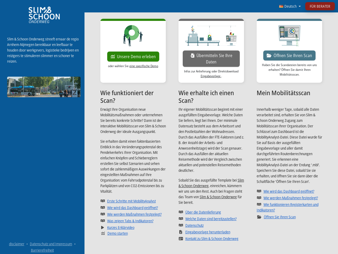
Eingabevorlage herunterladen (211, 231)
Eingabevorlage (211, 76)
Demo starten (114, 233)
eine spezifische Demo (143, 66)
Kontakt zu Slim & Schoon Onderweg (211, 238)
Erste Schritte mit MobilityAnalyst (133, 201)
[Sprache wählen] (290, 6)
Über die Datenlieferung (211, 212)
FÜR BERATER (320, 6)
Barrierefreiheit (42, 250)
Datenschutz (211, 225)
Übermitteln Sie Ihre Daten (215, 59)
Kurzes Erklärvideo (133, 227)
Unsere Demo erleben (133, 56)
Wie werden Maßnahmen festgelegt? (133, 214)
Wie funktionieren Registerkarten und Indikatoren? (289, 207)
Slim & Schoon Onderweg (218, 196)
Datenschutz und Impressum (51, 243)
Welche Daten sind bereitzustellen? (211, 218)
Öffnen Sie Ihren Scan (289, 55)
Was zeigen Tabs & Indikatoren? (133, 220)
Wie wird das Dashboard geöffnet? (133, 207)
